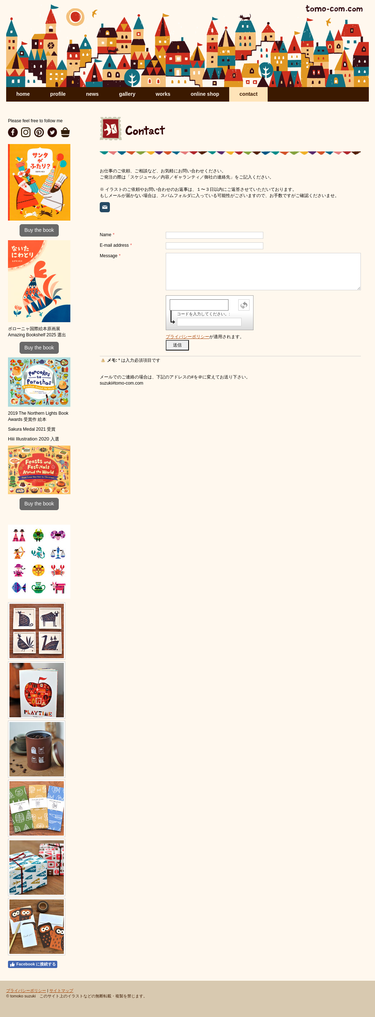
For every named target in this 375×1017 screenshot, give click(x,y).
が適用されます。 (205, 336)
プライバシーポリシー (187, 336)
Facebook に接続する (32, 964)
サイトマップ (61, 990)
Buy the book (39, 230)
